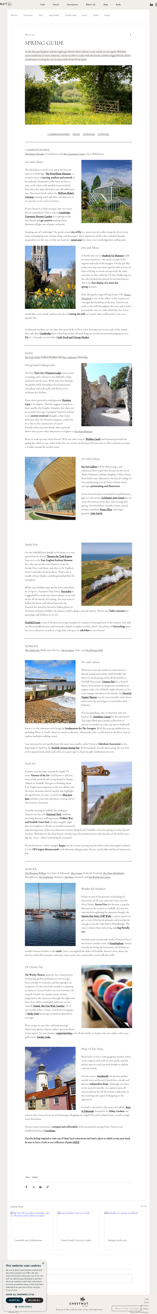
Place (41, 15)
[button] (43, 4)
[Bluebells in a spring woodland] (125, 1223)
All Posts (14, 15)
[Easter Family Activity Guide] (79, 1223)
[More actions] (130, 34)
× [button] (43, 1263)
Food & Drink (70, 15)
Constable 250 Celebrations (28, 1240)
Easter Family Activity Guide (76, 1240)
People (107, 15)
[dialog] (24, 1285)
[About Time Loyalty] (126, 1308)
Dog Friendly (54, 15)
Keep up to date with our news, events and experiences (79, 1309)
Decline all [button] (34, 1300)
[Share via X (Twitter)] (33, 1187)
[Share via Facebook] (26, 1187)
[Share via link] (47, 1187)
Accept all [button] (14, 1300)
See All (144, 1206)
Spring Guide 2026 (117, 1240)
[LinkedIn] (151, 5)
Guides (96, 15)
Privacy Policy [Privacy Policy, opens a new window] (11, 1290)
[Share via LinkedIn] (40, 1187)
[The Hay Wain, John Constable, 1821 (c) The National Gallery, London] (31, 1223)
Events (84, 15)
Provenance (28, 15)
